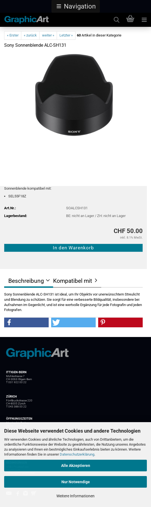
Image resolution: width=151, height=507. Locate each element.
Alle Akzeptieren (75, 465)
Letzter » (66, 35)
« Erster (13, 35)
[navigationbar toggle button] (144, 20)
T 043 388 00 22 (16, 406)
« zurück (30, 35)
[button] (75, 6)
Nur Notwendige (75, 482)
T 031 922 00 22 (16, 382)
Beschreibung (26, 281)
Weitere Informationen (75, 496)
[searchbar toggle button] (116, 20)
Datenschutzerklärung (77, 454)
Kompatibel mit (72, 281)
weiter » (48, 35)
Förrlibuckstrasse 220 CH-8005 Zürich (19, 402)
